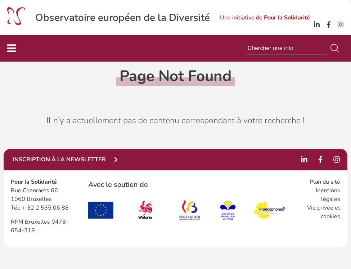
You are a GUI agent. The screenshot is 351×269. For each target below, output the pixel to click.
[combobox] (286, 48)
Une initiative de (265, 18)
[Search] (336, 48)
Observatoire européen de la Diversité (122, 17)
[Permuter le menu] (11, 48)
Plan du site (325, 182)
